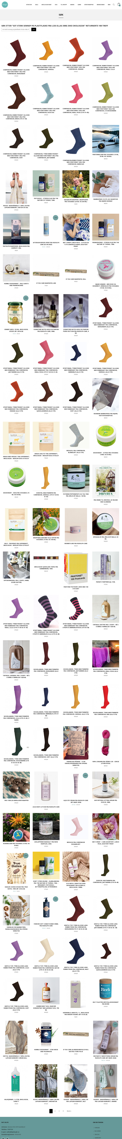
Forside (97, 1128)
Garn (79, 4)
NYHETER (29, 4)
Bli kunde (98, 1131)
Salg (36, 4)
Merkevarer (100, 4)
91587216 (10, 1129)
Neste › (69, 1111)
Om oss (97, 1134)
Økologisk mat (46, 4)
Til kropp (64, 4)
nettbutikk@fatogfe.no (12, 1132)
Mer (109, 4)
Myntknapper (88, 4)
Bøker (72, 4)
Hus (56, 4)
